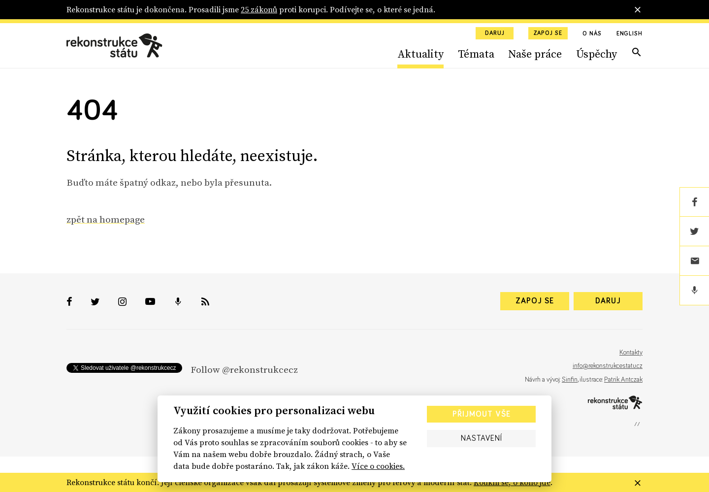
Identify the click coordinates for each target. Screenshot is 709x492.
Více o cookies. (378, 465)
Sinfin (570, 379)
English (629, 34)
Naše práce (535, 53)
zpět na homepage (105, 219)
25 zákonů (259, 9)
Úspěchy (596, 53)
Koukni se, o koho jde (512, 482)
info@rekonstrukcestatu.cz (608, 365)
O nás (592, 34)
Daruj (495, 33)
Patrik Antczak (623, 379)
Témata (476, 53)
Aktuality (420, 53)
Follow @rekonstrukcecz (244, 369)
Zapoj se (548, 33)
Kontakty (631, 352)
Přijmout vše (481, 414)
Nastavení (481, 438)
